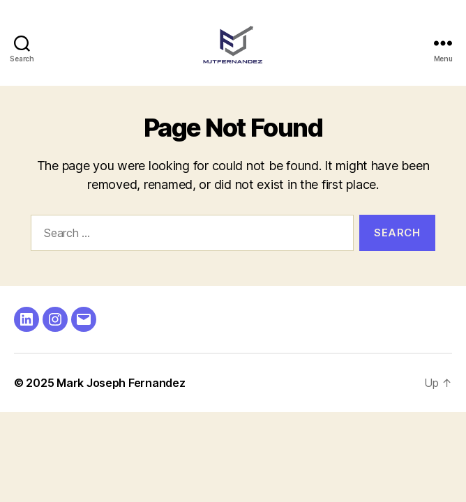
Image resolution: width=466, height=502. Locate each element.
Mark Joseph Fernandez (121, 383)
